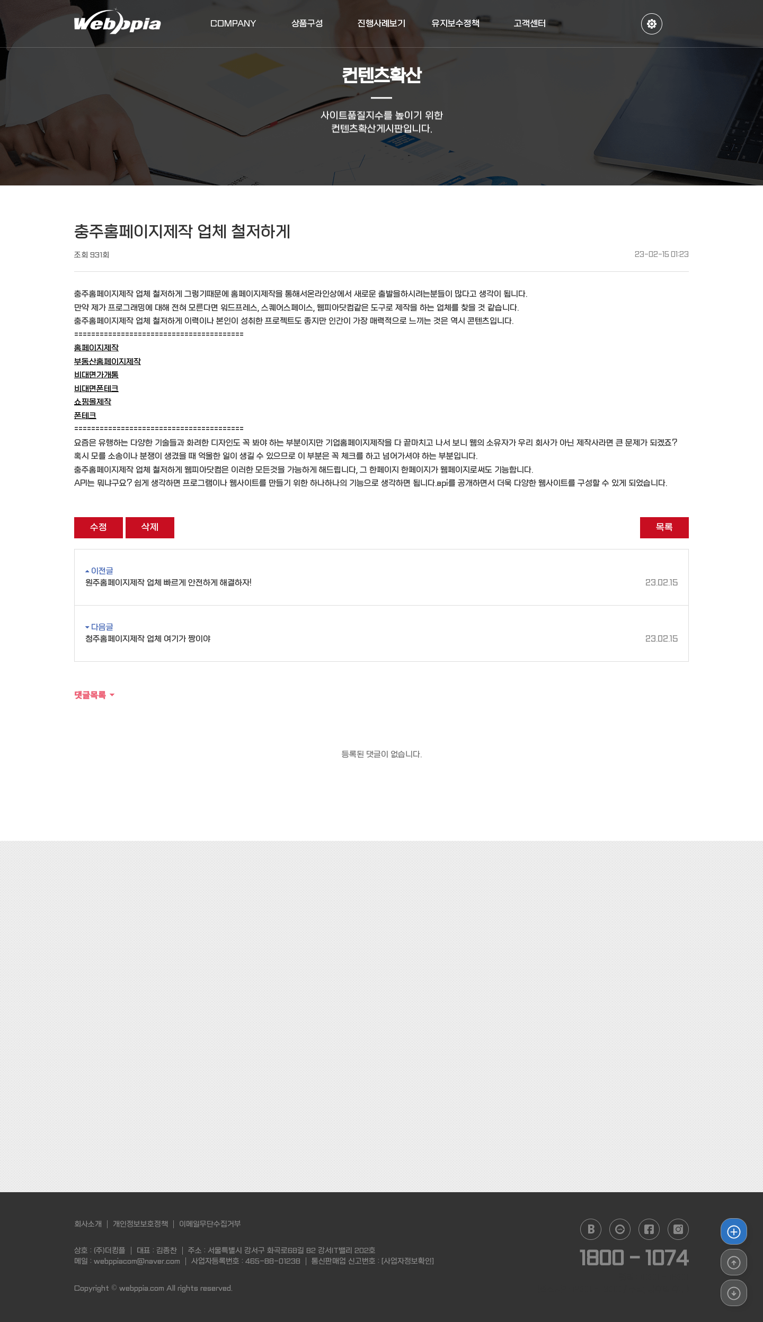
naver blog (590, 1229)
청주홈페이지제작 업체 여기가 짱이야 (381, 639)
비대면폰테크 (96, 389)
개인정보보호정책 (140, 1224)
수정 (98, 527)
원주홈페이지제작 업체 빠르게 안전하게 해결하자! (381, 583)
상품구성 (307, 24)
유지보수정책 (456, 24)
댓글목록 (90, 694)
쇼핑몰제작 (92, 402)
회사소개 (88, 1224)
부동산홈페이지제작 (107, 362)
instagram (678, 1229)
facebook (649, 1229)
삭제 (149, 527)
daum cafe (620, 1229)
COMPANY (233, 24)
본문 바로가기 (0, 0)
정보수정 (651, 23)
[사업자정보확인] (408, 1261)
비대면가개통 (96, 375)
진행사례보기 (381, 24)
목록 (664, 527)
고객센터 (530, 24)
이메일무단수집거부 (210, 1224)
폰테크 (85, 416)
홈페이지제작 (96, 348)
